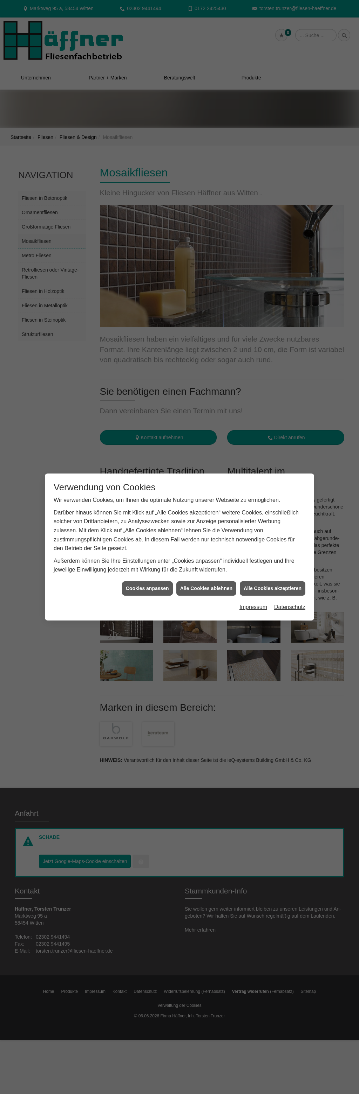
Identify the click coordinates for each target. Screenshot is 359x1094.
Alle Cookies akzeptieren (273, 586)
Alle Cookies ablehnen (206, 586)
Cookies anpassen (147, 586)
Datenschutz (289, 606)
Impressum (253, 606)
